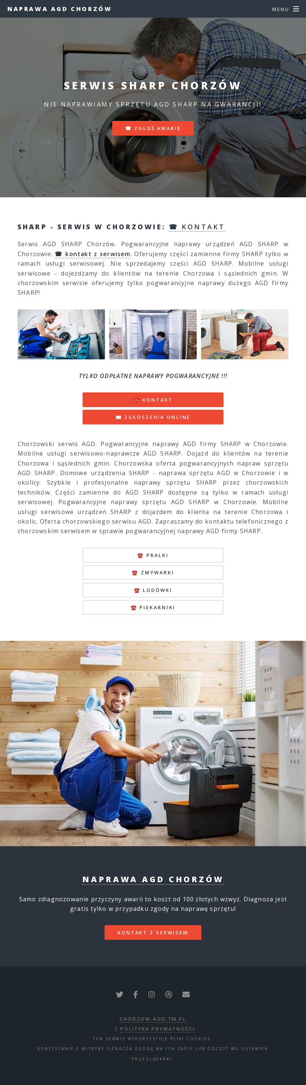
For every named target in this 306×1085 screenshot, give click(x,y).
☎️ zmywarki (153, 572)
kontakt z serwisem (153, 932)
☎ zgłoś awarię (153, 128)
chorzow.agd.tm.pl (153, 1019)
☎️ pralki (152, 555)
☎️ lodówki (153, 590)
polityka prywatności (157, 1028)
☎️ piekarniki (153, 607)
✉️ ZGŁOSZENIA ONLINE (153, 417)
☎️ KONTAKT (153, 399)
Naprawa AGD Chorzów (59, 9)
